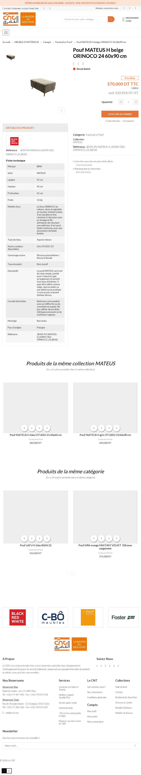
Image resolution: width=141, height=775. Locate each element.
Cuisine (119, 692)
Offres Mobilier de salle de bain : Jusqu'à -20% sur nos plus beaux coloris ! (70, 3)
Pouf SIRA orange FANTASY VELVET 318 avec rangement (105, 547)
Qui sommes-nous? (96, 687)
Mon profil (91, 711)
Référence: (79, 146)
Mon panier (92, 716)
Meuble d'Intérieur (123, 707)
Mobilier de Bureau (124, 713)
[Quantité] (128, 102)
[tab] (35, 128)
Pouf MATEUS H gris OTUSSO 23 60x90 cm (105, 434)
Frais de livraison (84, 164)
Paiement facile (66, 708)
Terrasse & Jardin (123, 702)
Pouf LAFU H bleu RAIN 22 (35, 545)
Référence (11, 150)
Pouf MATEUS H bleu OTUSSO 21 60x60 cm (36, 434)
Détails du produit (20, 127)
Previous (68, 573)
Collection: (78, 139)
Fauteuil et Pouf (95, 134)
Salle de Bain (121, 687)
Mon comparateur (95, 721)
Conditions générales (97, 697)
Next (73, 573)
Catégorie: (79, 134)
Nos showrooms (83, 171)
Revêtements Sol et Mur (126, 697)
